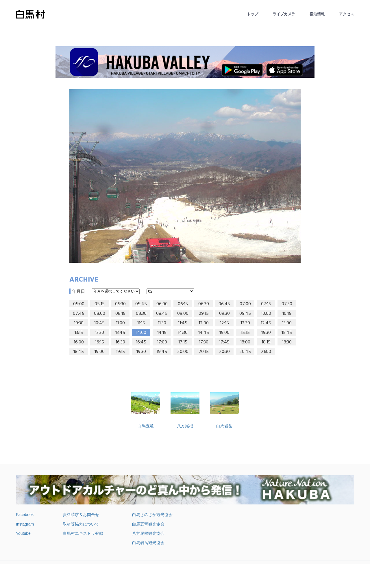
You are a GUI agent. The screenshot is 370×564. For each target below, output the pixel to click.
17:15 (182, 342)
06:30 (203, 304)
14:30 (183, 332)
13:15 (79, 332)
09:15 (204, 313)
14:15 (161, 332)
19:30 (141, 352)
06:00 (162, 304)
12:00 (204, 323)
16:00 (79, 342)
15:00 (224, 332)
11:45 (182, 323)
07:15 (266, 304)
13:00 (287, 323)
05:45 (141, 304)
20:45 (245, 352)
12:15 (224, 323)
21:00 (266, 352)
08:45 (162, 313)
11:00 (120, 323)
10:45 (99, 323)
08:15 (120, 313)
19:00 (100, 352)
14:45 (203, 332)
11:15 (141, 323)
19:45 (162, 352)
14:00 (141, 332)
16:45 (141, 342)
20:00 (182, 352)
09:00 (182, 313)
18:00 (245, 342)
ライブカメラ (284, 14)
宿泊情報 (317, 14)
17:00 (162, 342)
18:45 (78, 352)
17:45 (224, 342)
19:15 (120, 352)
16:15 (99, 342)
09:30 (224, 313)
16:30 (120, 342)
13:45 (120, 332)
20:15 (204, 352)
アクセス (346, 14)
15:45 (287, 332)
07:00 (245, 304)
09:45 (245, 313)
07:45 (78, 313)
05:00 (78, 304)
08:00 (99, 313)
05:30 (120, 304)
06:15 (183, 304)
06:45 (224, 304)
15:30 (266, 332)
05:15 (100, 304)
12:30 (245, 323)
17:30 (203, 342)
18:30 (287, 342)
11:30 (162, 323)
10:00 (266, 313)
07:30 (287, 304)
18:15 (266, 342)
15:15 (245, 332)
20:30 (224, 352)
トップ (252, 14)
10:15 (286, 313)
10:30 (79, 323)
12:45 (266, 323)
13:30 (99, 332)
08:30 (141, 313)
